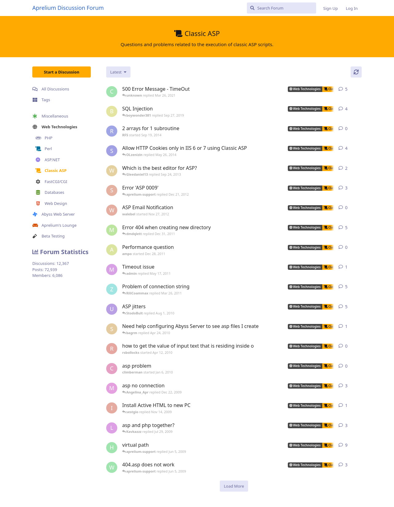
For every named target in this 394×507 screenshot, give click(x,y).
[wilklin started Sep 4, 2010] (111, 170)
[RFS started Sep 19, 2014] (111, 131)
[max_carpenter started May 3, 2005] (111, 388)
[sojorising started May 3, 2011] (111, 190)
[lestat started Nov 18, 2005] (111, 427)
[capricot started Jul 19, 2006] (111, 91)
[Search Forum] (281, 8)
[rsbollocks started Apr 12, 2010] (111, 348)
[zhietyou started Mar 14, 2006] (111, 289)
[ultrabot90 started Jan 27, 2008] (111, 309)
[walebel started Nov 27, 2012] (111, 210)
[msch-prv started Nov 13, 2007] (111, 230)
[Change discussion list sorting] (118, 72)
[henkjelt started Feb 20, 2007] (111, 447)
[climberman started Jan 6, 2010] (111, 368)
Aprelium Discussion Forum (68, 7)
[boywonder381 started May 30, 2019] (111, 111)
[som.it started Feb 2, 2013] (111, 150)
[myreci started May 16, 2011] (111, 269)
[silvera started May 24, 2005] (111, 328)
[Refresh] (356, 72)
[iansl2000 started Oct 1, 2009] (111, 407)
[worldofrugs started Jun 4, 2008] (111, 467)
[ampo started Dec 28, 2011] (111, 249)
